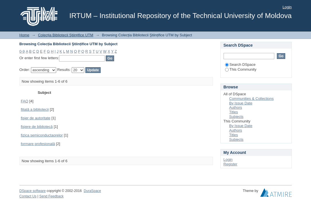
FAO (24, 101)
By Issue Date (241, 103)
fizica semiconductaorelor (42, 135)
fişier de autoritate (35, 118)
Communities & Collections (251, 98)
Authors (235, 107)
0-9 (22, 51)
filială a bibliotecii (35, 109)
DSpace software (32, 191)
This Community (241, 69)
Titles (233, 112)
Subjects (236, 116)
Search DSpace (240, 64)
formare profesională (38, 144)
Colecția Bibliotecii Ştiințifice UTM (65, 35)
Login (287, 7)
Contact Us (28, 196)
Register (230, 164)
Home (24, 35)
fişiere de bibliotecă (37, 126)
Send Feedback (51, 196)
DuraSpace (92, 191)
